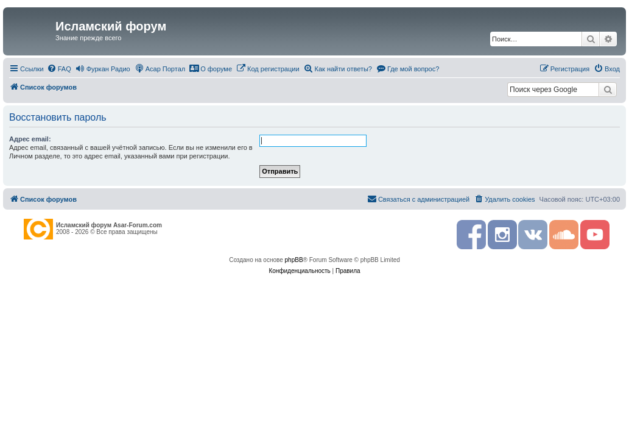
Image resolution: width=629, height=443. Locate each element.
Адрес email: (30, 139)
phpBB (294, 260)
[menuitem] (59, 69)
